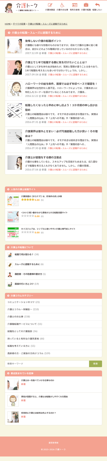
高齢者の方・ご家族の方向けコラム (28, 358)
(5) (42, 204)
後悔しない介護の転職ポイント (45, 41)
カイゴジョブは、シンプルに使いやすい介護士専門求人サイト (52, 233)
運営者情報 (53, 447)
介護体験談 (50, 9)
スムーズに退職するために (31, 269)
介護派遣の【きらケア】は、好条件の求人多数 (45, 201)
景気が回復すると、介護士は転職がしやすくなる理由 (48, 401)
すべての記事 (19, 24)
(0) (42, 221)
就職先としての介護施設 (22, 336)
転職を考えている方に (21, 350)
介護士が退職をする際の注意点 (45, 162)
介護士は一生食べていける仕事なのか (40, 385)
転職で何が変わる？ (28, 259)
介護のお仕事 (62, 9)
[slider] (27, 204)
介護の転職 (86, 9)
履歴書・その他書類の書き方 (32, 279)
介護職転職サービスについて (24, 328)
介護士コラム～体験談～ (23, 314)
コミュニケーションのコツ (23, 306)
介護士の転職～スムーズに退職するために (48, 24)
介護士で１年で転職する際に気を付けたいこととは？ (60, 62)
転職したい (97, 9)
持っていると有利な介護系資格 (25, 343)
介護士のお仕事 (18, 321)
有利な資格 (75, 9)
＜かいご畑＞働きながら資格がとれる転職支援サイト (48, 217)
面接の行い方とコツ (28, 289)
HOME (8, 24)
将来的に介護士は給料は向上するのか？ (41, 417)
